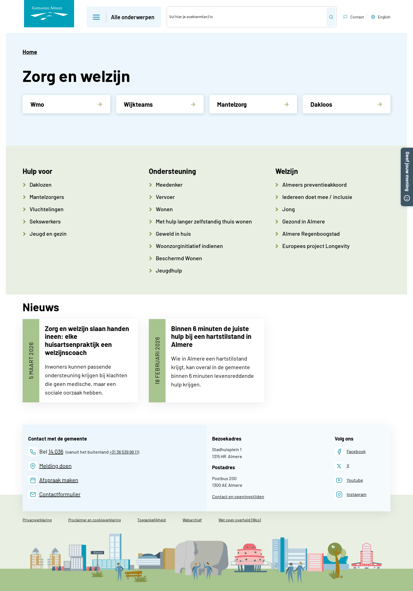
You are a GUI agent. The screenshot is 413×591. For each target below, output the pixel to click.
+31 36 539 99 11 (124, 451)
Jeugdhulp (169, 270)
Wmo (37, 104)
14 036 (55, 451)
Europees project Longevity (316, 245)
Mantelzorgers (47, 196)
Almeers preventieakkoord (314, 184)
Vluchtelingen (47, 209)
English (380, 17)
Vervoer (165, 196)
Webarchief (192, 519)
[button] (407, 151)
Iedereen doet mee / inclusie (317, 196)
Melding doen (55, 465)
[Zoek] (247, 17)
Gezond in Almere (303, 221)
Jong (288, 209)
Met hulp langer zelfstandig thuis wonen (204, 221)
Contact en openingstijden (238, 496)
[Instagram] (350, 494)
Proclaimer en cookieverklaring (94, 519)
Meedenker (169, 184)
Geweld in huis (173, 233)
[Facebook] (350, 451)
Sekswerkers (45, 221)
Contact (353, 17)
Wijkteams (138, 104)
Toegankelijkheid (151, 519)
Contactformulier (60, 494)
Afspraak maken (58, 479)
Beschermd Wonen (179, 258)
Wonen (164, 209)
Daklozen (41, 184)
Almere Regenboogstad (311, 233)
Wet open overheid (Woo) (239, 519)
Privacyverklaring (37, 519)
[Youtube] (349, 480)
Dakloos (321, 104)
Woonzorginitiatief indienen (189, 245)
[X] (342, 466)
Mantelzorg (232, 104)
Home (30, 51)
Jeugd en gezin (48, 233)
